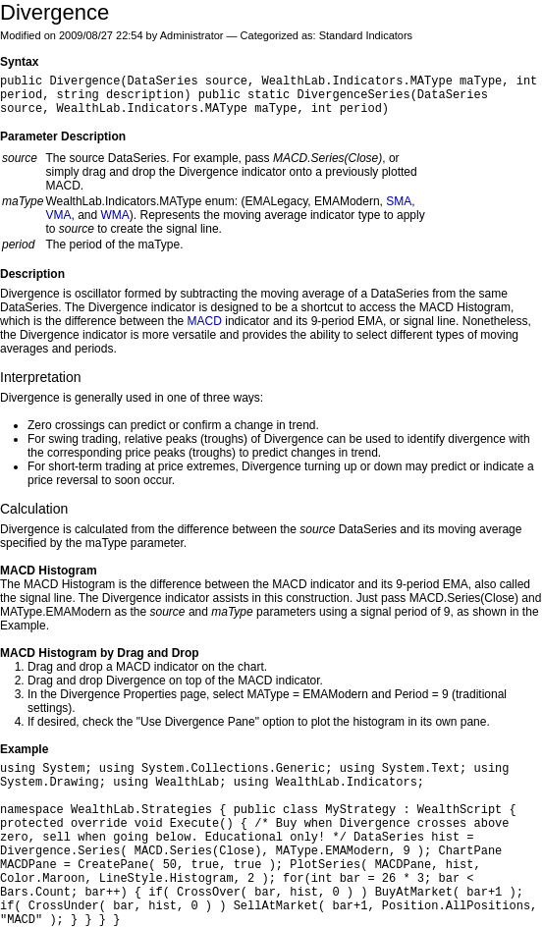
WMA (115, 215)
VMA (58, 215)
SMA (398, 201)
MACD (205, 321)
